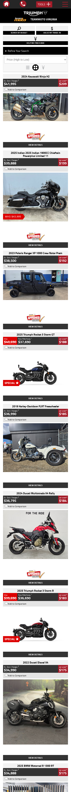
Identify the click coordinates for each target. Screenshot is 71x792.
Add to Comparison (17, 89)
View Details (35, 145)
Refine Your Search (17, 51)
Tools (44, 4)
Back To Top (35, 696)
